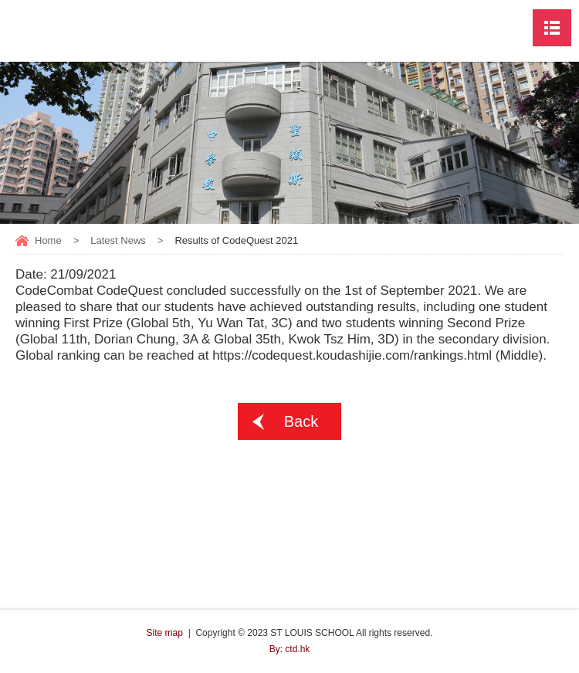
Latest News (118, 240)
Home (48, 240)
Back (301, 421)
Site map (165, 632)
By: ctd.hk (289, 649)
